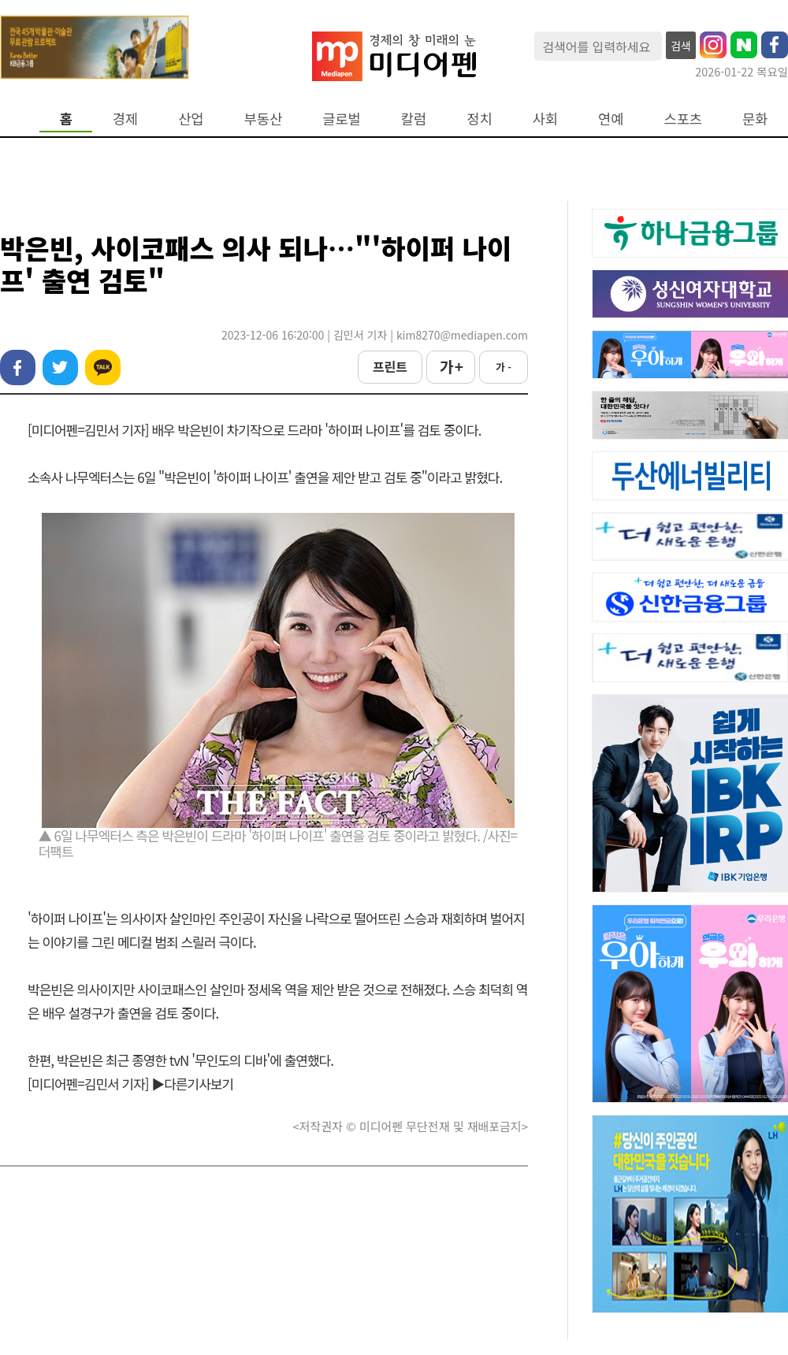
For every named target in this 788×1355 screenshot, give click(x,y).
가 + (451, 366)
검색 (681, 46)
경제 (125, 118)
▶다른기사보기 (192, 1083)
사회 (545, 118)
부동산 (263, 118)
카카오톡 (103, 367)
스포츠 (683, 118)
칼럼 (413, 118)
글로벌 (341, 118)
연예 (610, 118)
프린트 (390, 366)
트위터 (60, 367)
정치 (479, 118)
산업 (190, 118)
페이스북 (17, 367)
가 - (503, 366)
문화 (755, 118)
